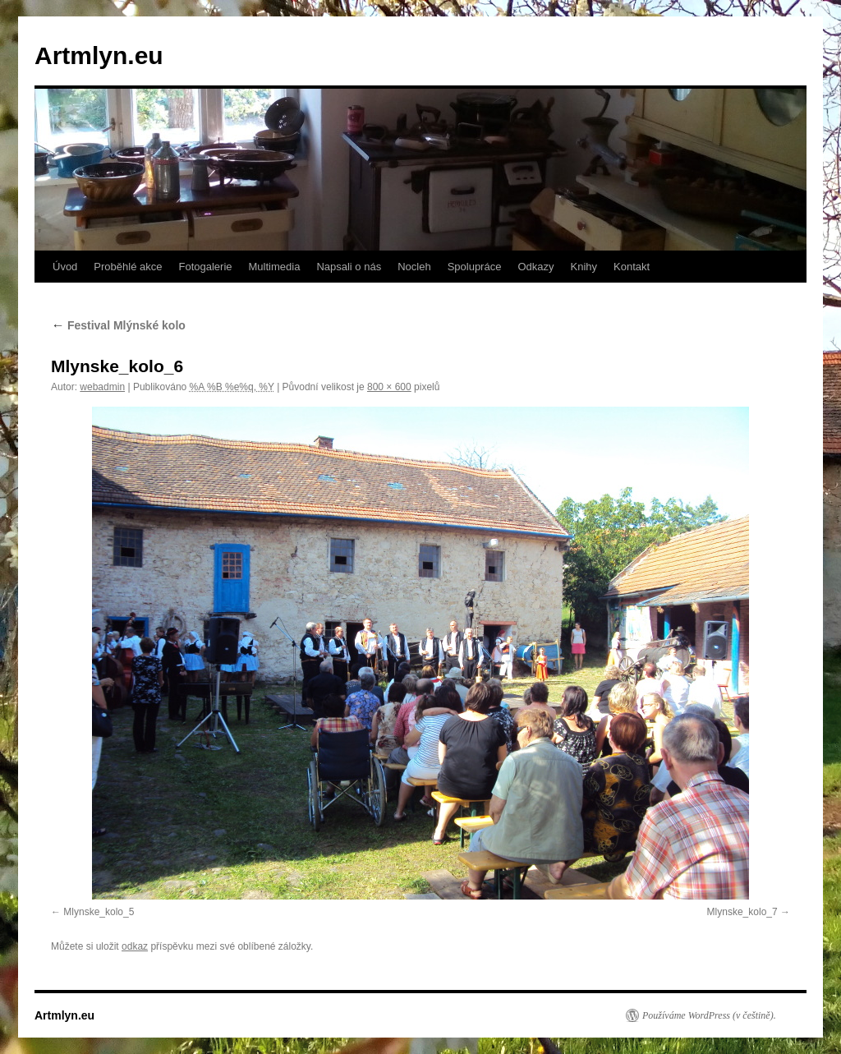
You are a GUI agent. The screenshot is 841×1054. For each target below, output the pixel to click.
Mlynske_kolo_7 (742, 912)
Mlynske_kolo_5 (98, 912)
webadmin (102, 387)
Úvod (65, 266)
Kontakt (632, 266)
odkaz (135, 946)
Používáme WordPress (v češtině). (709, 1015)
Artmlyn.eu (98, 55)
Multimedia (275, 266)
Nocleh (414, 266)
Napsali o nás (348, 266)
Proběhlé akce (128, 266)
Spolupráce (475, 266)
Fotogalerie (205, 266)
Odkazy (535, 266)
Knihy (584, 266)
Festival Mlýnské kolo (118, 325)
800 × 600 (389, 387)
